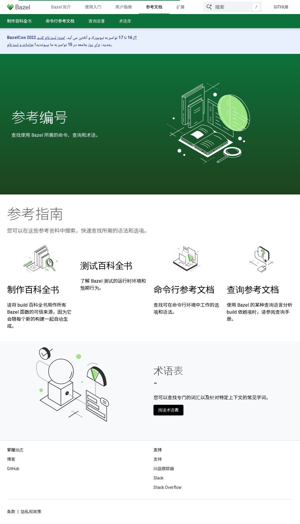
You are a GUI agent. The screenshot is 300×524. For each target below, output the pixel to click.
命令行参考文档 (60, 21)
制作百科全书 (19, 21)
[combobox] (232, 7)
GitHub (281, 7)
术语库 (125, 21)
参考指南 (35, 214)
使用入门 (93, 7)
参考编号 (39, 118)
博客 (11, 459)
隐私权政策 (31, 511)
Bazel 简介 (61, 7)
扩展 (180, 7)
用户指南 (123, 7)
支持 (158, 459)
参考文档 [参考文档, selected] (154, 7)
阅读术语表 (168, 410)
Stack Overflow (168, 487)
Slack (158, 478)
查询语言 (96, 21)
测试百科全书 (106, 266)
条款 (11, 511)
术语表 (168, 376)
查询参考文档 (253, 290)
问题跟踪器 (164, 468)
